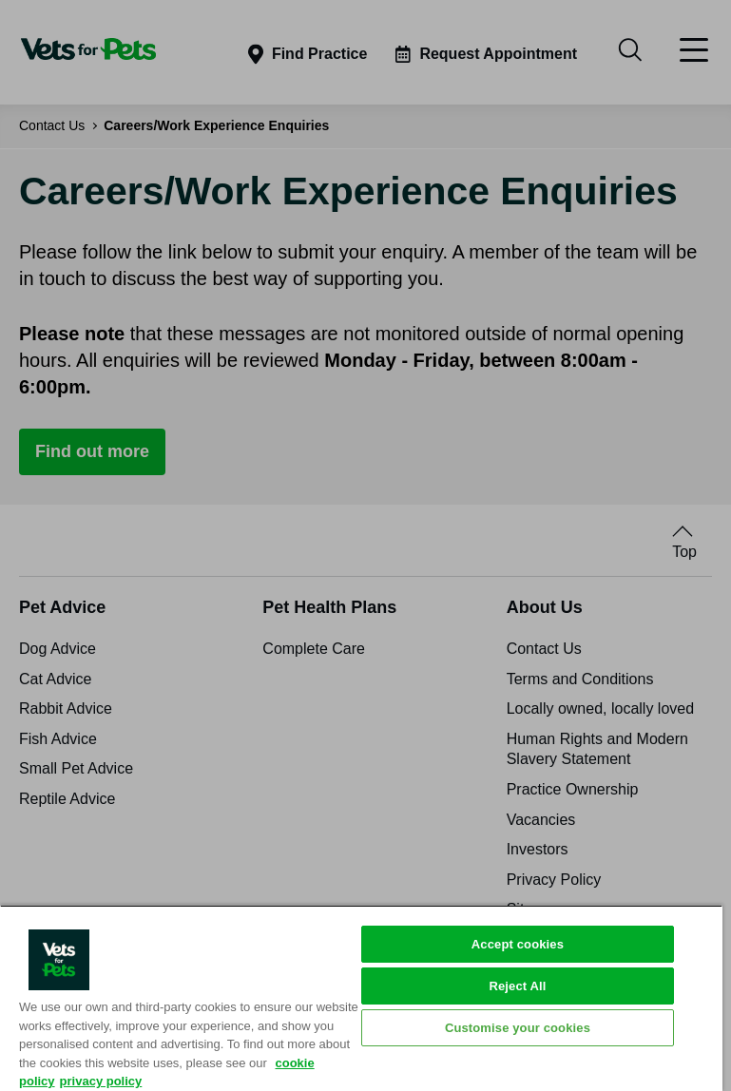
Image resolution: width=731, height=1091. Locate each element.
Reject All (517, 986)
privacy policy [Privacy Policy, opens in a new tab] (101, 1081)
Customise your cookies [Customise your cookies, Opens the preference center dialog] (517, 1028)
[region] (361, 998)
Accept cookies (517, 944)
